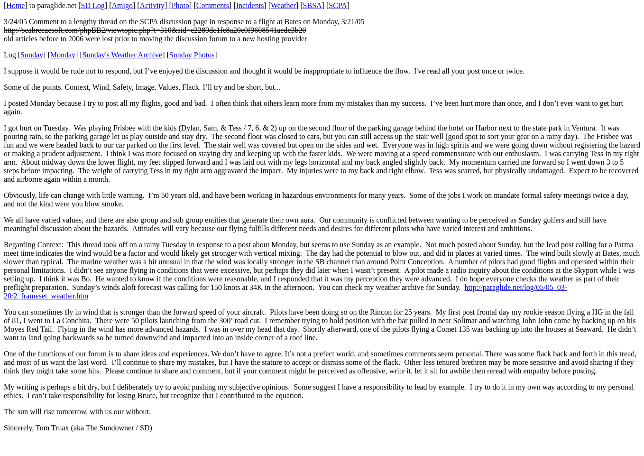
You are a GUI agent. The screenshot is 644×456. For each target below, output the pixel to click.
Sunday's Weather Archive (122, 55)
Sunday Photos (192, 55)
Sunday (31, 55)
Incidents (250, 5)
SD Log (93, 5)
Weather (283, 5)
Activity (152, 5)
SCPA (338, 5)
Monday (62, 55)
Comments (212, 5)
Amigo (122, 5)
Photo (180, 5)
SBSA (312, 5)
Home (15, 5)
